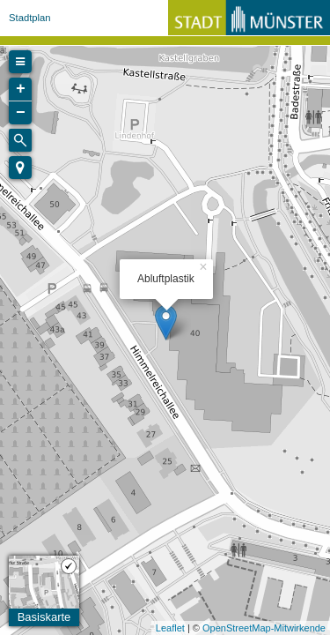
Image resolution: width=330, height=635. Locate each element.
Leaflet (170, 628)
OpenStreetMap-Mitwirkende (264, 628)
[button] (20, 167)
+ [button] (21, 89)
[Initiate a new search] (20, 140)
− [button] (21, 112)
